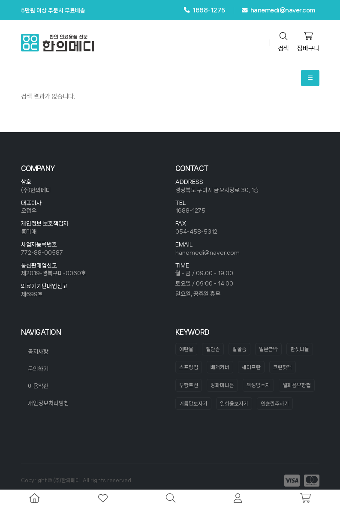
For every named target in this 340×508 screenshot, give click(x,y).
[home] (34, 499)
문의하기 (38, 369)
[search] (170, 499)
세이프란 (251, 367)
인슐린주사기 (275, 403)
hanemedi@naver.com (278, 10)
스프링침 (188, 367)
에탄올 (186, 349)
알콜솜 (239, 349)
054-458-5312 (196, 231)
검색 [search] (283, 42)
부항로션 (188, 385)
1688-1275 (190, 210)
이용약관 (38, 386)
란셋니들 (299, 349)
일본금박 (268, 349)
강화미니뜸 (222, 385)
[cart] (305, 499)
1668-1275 (204, 10)
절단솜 (213, 349)
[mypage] (238, 499)
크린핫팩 (282, 367)
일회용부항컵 (297, 385)
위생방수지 (258, 385)
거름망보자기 (193, 403)
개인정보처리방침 (48, 403)
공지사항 (38, 352)
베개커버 (220, 367)
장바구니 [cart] (308, 42)
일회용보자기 (234, 403)
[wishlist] (103, 499)
